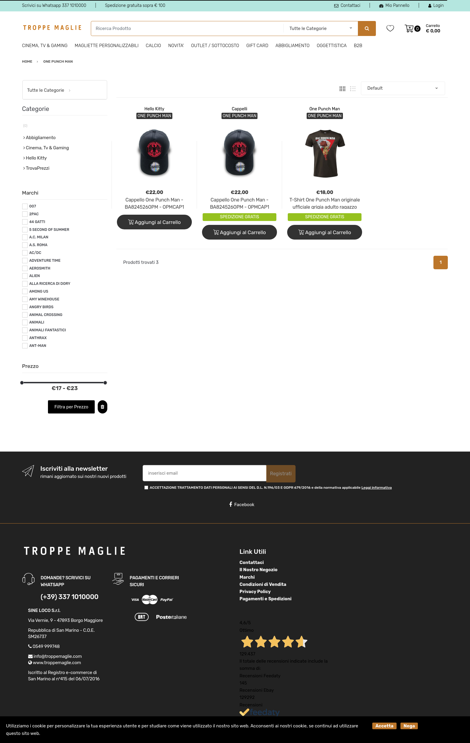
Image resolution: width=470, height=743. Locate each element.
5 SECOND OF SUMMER (49, 230)
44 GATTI (37, 222)
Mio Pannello (394, 5)
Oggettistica (332, 45)
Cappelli (239, 109)
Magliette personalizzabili (106, 45)
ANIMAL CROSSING (45, 315)
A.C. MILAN (38, 237)
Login (436, 5)
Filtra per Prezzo (71, 407)
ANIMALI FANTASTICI (47, 330)
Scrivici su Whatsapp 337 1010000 (54, 5)
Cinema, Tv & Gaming (45, 45)
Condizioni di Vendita (262, 584)
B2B (358, 45)
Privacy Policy (255, 591)
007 (32, 206)
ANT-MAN (37, 346)
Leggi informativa (376, 487)
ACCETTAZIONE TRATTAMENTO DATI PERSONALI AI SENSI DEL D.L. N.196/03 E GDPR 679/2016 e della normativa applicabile (271, 487)
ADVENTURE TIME (45, 260)
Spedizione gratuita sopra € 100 (135, 5)
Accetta (384, 726)
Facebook (241, 504)
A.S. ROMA (38, 245)
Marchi (247, 577)
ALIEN (34, 276)
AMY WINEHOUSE (44, 299)
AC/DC (35, 253)
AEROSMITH (39, 268)
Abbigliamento (292, 45)
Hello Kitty (154, 109)
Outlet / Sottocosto (215, 45)
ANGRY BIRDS (41, 307)
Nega (409, 726)
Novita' (176, 45)
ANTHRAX (37, 338)
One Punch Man (324, 109)
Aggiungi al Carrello (154, 222)
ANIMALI (36, 322)
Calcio (153, 45)
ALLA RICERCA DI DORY (49, 284)
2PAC (34, 214)
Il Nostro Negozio (258, 569)
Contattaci (347, 5)
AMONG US (38, 291)
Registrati (281, 473)
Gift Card (257, 45)
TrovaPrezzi (37, 168)
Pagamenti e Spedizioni (265, 598)
